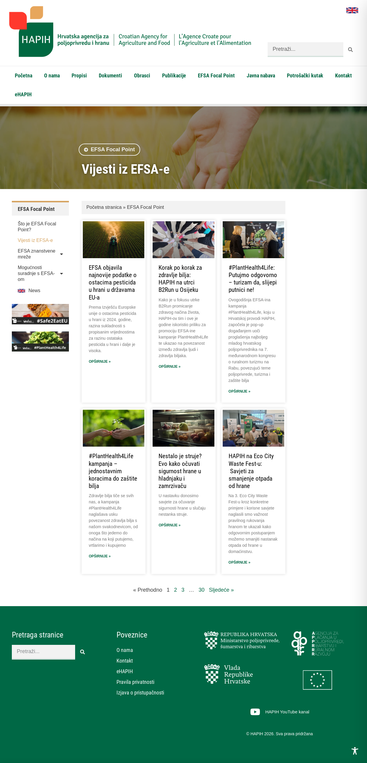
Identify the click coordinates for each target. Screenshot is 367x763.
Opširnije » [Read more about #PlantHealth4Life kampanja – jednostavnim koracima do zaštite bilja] (100, 556)
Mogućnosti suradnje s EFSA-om (40, 273)
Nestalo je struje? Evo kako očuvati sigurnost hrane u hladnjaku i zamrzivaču (180, 471)
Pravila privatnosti (135, 682)
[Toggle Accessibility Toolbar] (355, 751)
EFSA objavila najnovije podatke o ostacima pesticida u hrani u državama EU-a (113, 282)
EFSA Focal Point (216, 75)
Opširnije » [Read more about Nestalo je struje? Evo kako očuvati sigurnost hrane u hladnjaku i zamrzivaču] (169, 525)
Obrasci (142, 75)
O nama (52, 75)
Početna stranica (104, 207)
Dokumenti (110, 75)
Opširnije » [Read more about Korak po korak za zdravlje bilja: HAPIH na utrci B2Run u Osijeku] (169, 367)
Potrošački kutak (305, 75)
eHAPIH (23, 94)
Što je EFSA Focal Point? (37, 226)
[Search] (350, 49)
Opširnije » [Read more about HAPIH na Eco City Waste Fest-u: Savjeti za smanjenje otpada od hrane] (239, 562)
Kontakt (343, 75)
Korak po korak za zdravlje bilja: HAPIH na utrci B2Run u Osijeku (180, 279)
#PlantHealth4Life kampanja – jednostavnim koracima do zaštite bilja (113, 471)
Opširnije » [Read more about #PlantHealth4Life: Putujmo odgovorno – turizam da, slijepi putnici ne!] (239, 391)
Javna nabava (261, 75)
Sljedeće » (221, 590)
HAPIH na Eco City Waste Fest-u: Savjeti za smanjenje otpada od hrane (251, 471)
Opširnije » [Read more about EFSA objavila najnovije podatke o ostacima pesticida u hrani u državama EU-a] (100, 361)
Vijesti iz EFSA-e (35, 240)
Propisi (79, 75)
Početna (23, 75)
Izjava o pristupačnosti (140, 692)
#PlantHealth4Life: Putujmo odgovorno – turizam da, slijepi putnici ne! (253, 279)
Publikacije (174, 75)
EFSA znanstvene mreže (40, 253)
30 (202, 590)
